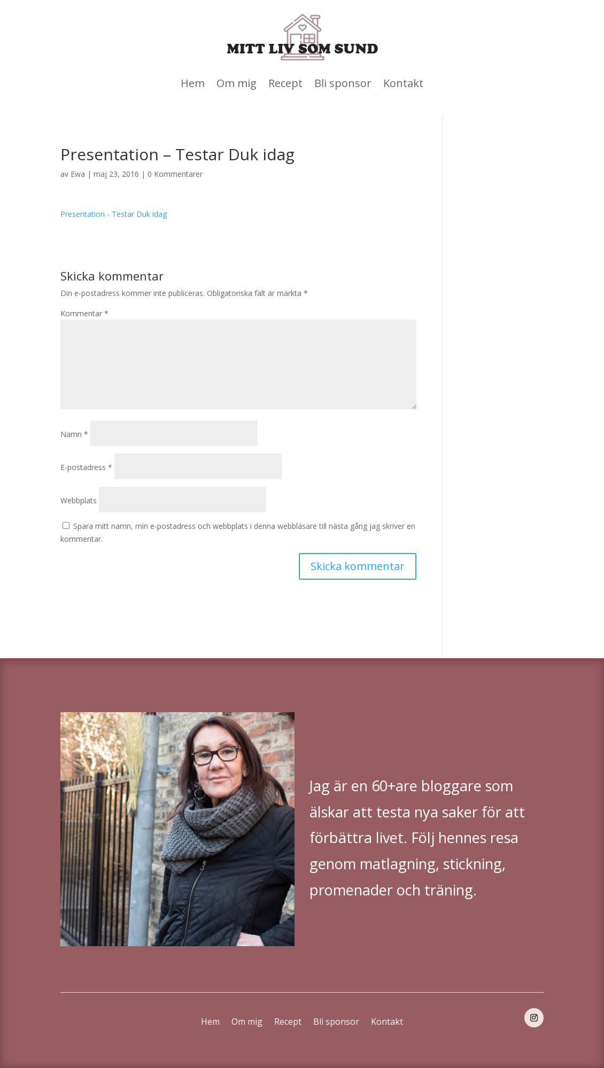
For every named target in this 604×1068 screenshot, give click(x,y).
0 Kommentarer (175, 174)
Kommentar (84, 313)
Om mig (236, 83)
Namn (74, 434)
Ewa (78, 174)
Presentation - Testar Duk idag (113, 214)
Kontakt (403, 83)
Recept (285, 83)
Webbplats (78, 500)
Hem (193, 83)
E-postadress (86, 467)
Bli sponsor (342, 83)
